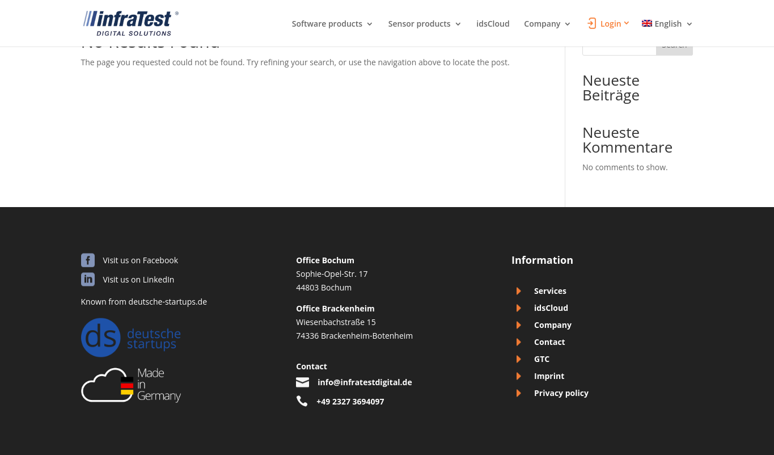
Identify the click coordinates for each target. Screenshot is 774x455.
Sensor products (419, 24)
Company (542, 24)
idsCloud (492, 24)
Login (610, 24)
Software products (327, 24)
